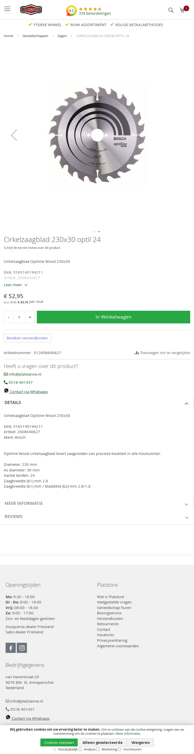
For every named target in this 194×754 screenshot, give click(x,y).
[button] (14, 135)
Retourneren (108, 623)
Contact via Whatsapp (26, 391)
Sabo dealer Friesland (24, 631)
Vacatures (105, 634)
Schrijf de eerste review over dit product (32, 248)
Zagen (63, 35)
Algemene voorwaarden (118, 645)
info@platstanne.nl (22, 374)
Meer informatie (128, 733)
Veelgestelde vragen (114, 601)
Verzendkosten (110, 618)
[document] (97, 739)
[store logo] (28, 9)
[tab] (97, 402)
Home (9, 35)
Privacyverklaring (112, 640)
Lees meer (13, 284)
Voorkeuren (132, 749)
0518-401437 (18, 382)
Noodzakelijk (68, 749)
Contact (103, 629)
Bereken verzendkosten (27, 337)
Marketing (109, 749)
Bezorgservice (109, 612)
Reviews (13, 516)
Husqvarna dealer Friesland (30, 626)
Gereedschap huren (114, 607)
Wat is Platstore (110, 596)
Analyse (89, 749)
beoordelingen (95, 11)
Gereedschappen (36, 35)
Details (13, 402)
